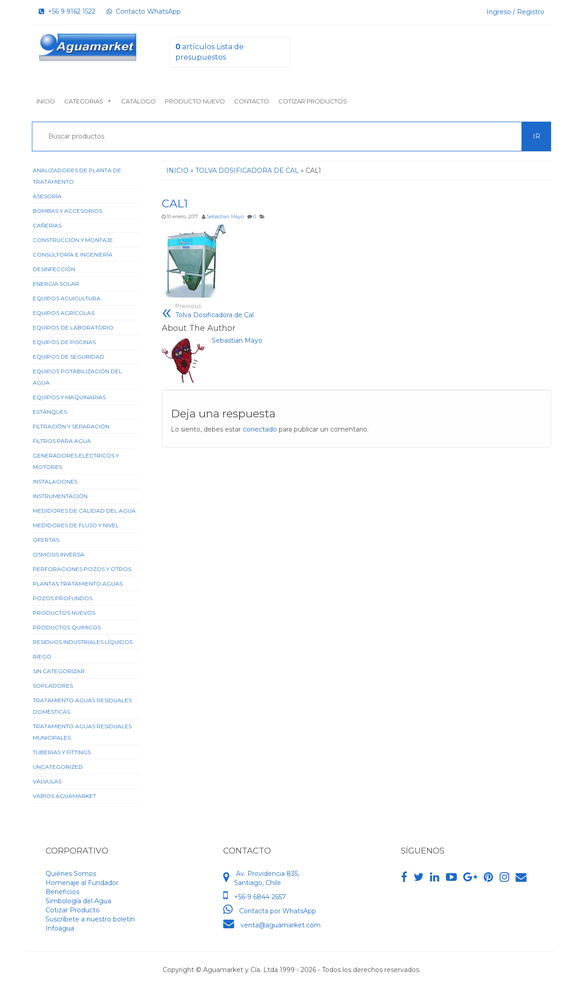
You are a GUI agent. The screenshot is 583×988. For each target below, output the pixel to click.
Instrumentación (60, 496)
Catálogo (138, 101)
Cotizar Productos (312, 101)
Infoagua (60, 928)
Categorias (88, 101)
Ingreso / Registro (515, 12)
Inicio (45, 101)
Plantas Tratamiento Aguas (78, 583)
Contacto (251, 101)
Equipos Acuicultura (67, 298)
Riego (42, 656)
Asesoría (47, 196)
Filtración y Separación (71, 426)
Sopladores (53, 685)
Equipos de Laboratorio (73, 327)
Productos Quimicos (67, 627)
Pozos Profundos (62, 598)
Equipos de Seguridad (68, 356)
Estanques (50, 411)
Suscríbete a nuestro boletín (90, 919)
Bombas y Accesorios (67, 210)
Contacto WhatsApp (144, 11)
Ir (536, 136)
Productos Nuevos (64, 612)
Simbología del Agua (78, 901)
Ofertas (46, 539)
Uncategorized (58, 766)
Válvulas (47, 781)
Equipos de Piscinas (64, 342)
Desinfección (54, 269)
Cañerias (47, 225)
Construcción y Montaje (73, 240)
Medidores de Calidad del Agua (84, 510)
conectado (260, 429)
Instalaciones (55, 481)
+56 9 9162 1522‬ (67, 11)
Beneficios (62, 892)
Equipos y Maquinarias (69, 397)
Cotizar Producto (73, 910)
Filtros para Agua (62, 440)
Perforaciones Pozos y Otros (82, 569)
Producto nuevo (195, 101)
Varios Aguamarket (64, 795)
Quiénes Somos (71, 874)
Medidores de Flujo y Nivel (76, 525)
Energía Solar (56, 283)
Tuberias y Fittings (62, 752)
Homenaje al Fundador (82, 883)
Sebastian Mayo (225, 217)
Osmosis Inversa (58, 554)
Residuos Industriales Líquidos (83, 641)
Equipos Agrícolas (63, 312)
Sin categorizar (59, 671)
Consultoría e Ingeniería (73, 254)
